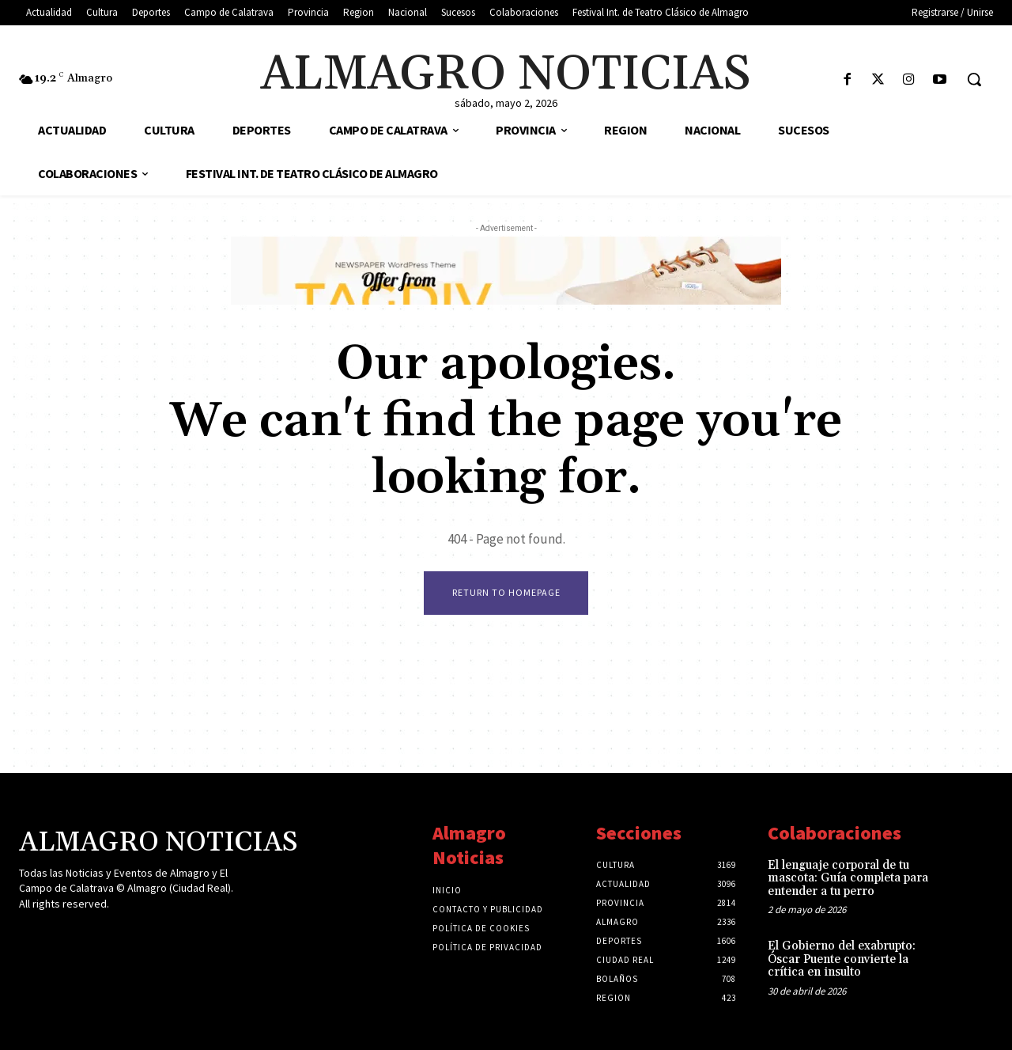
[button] (974, 79)
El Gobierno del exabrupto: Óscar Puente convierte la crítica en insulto (842, 959)
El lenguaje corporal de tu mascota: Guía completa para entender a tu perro (848, 878)
